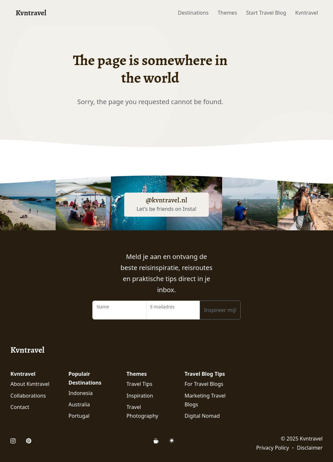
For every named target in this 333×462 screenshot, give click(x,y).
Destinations (193, 12)
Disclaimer (310, 447)
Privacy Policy (272, 447)
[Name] (119, 310)
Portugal (79, 415)
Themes (227, 12)
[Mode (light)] (172, 440)
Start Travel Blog (266, 12)
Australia (79, 404)
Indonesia (81, 393)
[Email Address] (173, 310)
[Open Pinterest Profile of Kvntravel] (28, 441)
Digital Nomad (202, 415)
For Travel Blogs (204, 383)
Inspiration (140, 395)
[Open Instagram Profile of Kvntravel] (15, 441)
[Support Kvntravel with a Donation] (158, 441)
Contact (19, 407)
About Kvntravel (29, 383)
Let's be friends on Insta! (166, 208)
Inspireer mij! (220, 310)
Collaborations (28, 395)
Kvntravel (31, 12)
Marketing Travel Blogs (205, 400)
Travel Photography (142, 411)
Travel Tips (139, 383)
